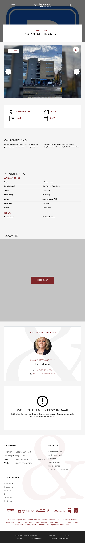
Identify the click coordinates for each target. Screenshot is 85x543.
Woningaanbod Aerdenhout (58, 525)
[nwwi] (41, 511)
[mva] (76, 511)
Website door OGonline (59, 538)
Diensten (52, 459)
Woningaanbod (55, 452)
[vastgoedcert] (26, 511)
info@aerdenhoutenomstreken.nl (30, 459)
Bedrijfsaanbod (55, 455)
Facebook (8, 483)
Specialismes (54, 462)
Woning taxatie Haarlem (35, 525)
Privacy (19, 538)
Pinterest (8, 501)
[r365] (56, 511)
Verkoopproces (36, 538)
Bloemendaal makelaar (58, 469)
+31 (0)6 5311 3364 (22, 456)
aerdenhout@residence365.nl (44, 373)
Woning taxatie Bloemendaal (53, 522)
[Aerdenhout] (42, 5)
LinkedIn (8, 490)
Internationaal (54, 466)
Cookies (67, 536)
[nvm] (69, 511)
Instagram (8, 487)
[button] (8, 72)
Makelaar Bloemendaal (51, 520)
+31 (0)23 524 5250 (23, 452)
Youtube (8, 498)
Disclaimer (51, 536)
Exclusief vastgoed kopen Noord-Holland (24, 520)
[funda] (11, 511)
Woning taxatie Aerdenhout (28, 522)
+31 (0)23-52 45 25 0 (44, 370)
